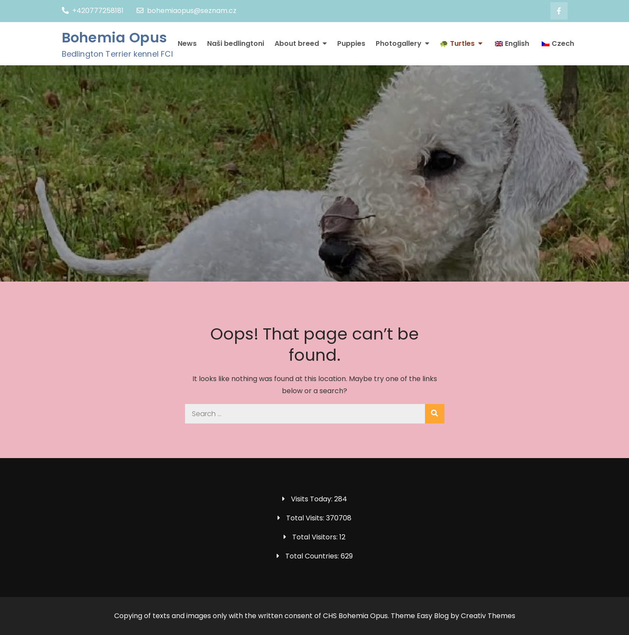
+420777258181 (93, 11)
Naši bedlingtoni (235, 43)
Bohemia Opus (114, 37)
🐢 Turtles (457, 43)
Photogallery (398, 43)
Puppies (351, 43)
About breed (297, 43)
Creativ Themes (488, 616)
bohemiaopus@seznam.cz (186, 11)
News (187, 43)
